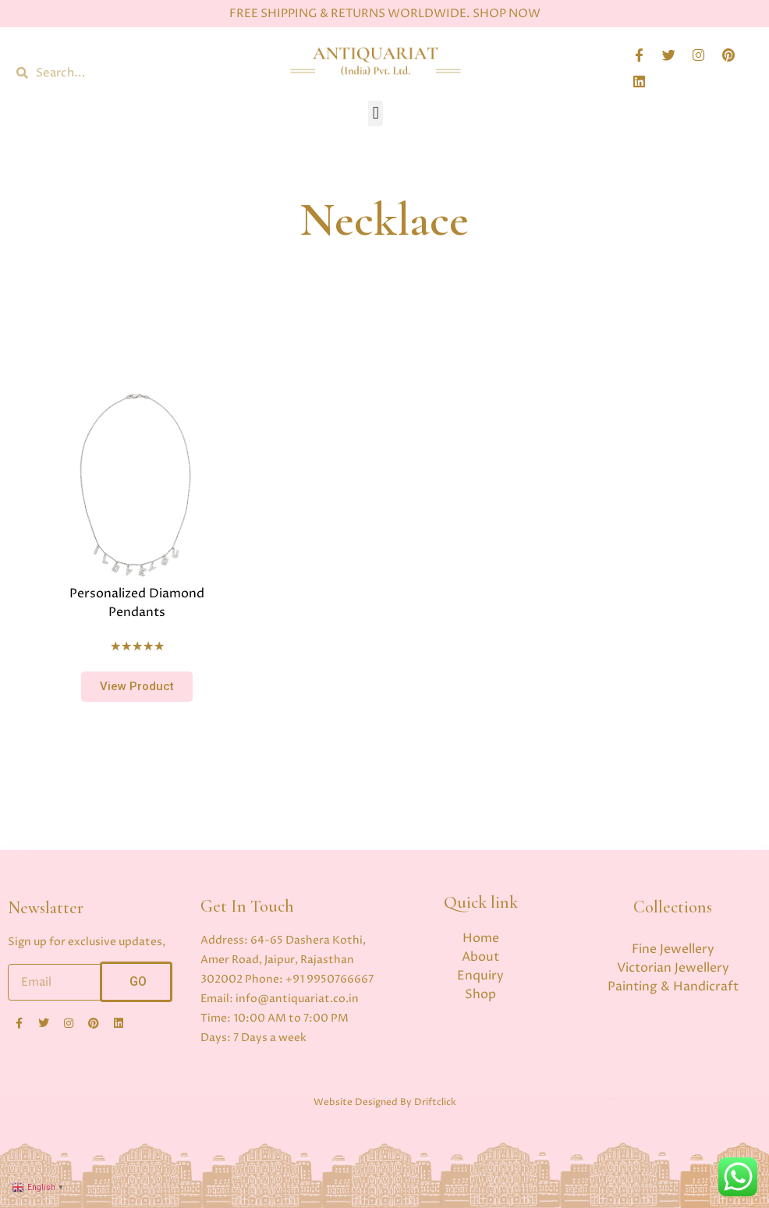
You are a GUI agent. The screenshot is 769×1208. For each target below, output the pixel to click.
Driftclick (435, 1102)
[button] (375, 113)
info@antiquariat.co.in (297, 998)
